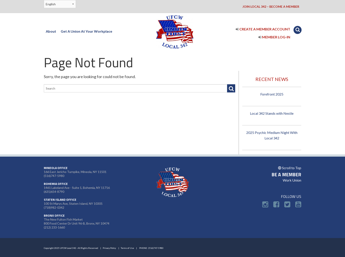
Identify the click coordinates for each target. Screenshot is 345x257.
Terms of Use (127, 248)
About (51, 31)
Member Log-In (274, 37)
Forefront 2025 (271, 94)
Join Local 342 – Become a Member (270, 6)
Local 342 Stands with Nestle (272, 113)
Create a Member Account (263, 29)
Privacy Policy (109, 248)
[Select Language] (60, 4)
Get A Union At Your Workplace (86, 31)
